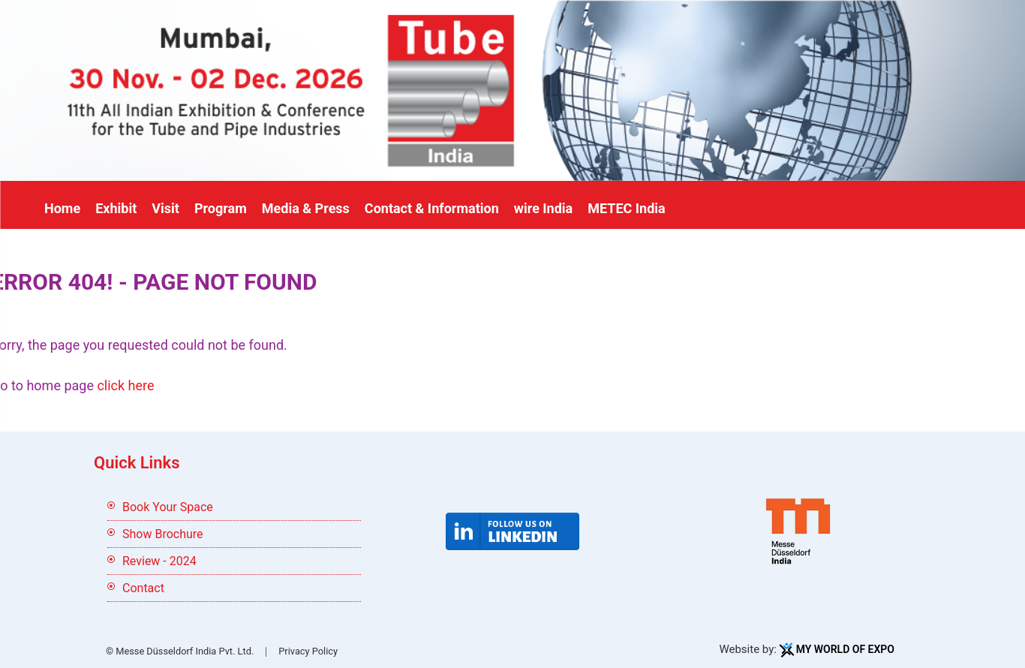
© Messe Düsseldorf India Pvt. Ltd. (180, 651)
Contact (143, 588)
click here (125, 385)
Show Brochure (162, 534)
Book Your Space (167, 507)
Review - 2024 (159, 561)
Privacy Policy (308, 651)
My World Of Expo (845, 649)
